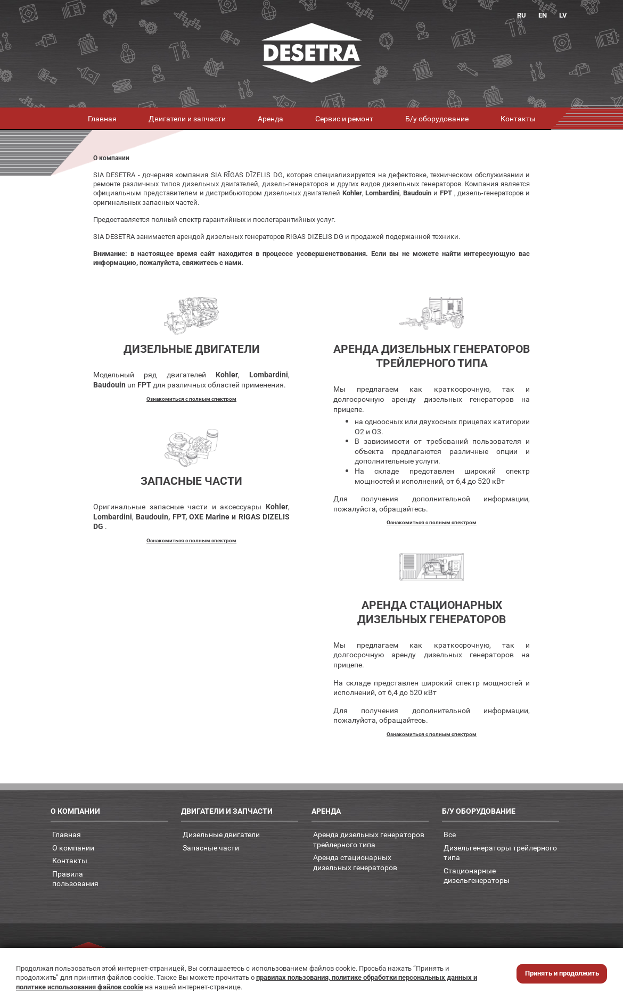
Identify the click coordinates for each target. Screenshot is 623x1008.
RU (521, 15)
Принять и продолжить (562, 973)
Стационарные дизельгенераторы (477, 875)
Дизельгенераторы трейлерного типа (500, 852)
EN (542, 15)
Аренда (270, 118)
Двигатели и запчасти (187, 118)
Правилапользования (75, 879)
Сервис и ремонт (344, 118)
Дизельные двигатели (221, 834)
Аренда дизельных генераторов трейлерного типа (368, 839)
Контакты (518, 118)
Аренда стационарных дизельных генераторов (355, 862)
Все (450, 834)
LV (563, 15)
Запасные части (211, 847)
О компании (73, 847)
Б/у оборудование (437, 118)
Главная (102, 118)
